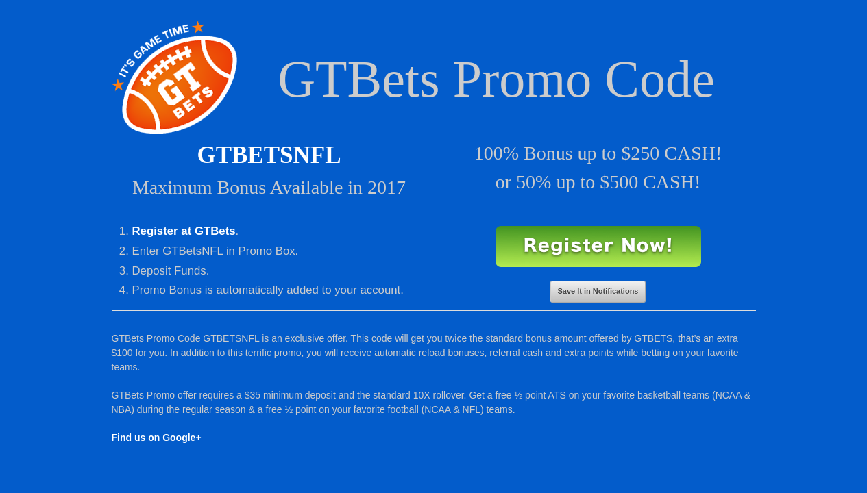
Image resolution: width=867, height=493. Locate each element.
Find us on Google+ (157, 437)
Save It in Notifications (598, 291)
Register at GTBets (184, 231)
